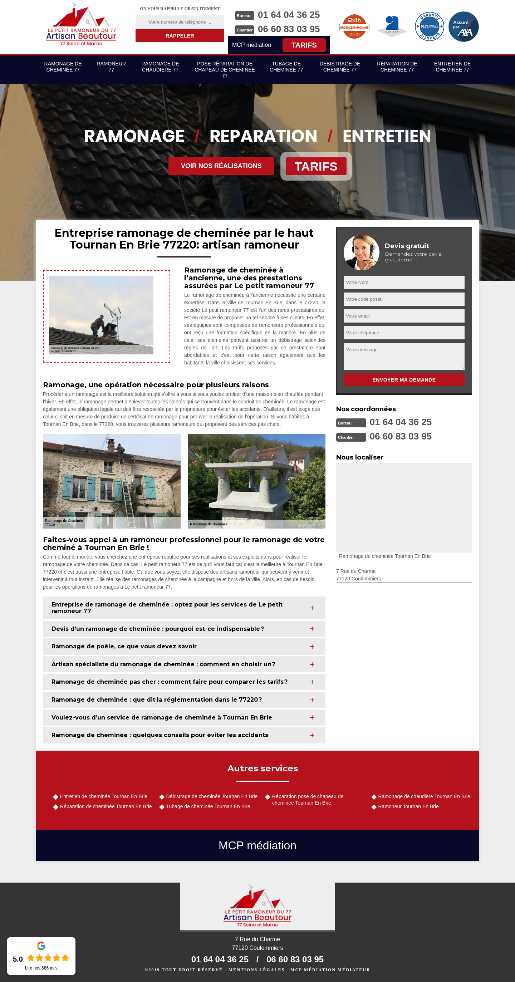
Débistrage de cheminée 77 (340, 67)
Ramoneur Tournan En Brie (408, 806)
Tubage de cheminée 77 (286, 67)
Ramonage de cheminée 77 (63, 67)
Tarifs (304, 45)
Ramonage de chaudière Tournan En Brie (424, 796)
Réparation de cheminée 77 (397, 67)
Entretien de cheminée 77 (452, 67)
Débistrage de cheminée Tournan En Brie (212, 796)
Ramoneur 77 (111, 67)
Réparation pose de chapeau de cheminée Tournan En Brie (307, 800)
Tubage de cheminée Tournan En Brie (208, 806)
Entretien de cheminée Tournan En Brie (103, 796)
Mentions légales (257, 969)
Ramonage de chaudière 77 (160, 67)
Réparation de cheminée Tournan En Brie (106, 806)
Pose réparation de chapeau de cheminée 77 (225, 70)
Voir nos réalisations (221, 166)
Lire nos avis (41, 968)
